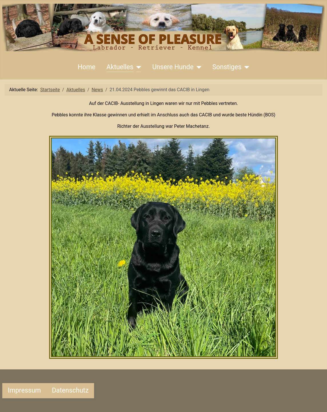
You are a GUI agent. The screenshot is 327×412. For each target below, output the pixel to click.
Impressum (24, 390)
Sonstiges (227, 67)
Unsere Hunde (173, 67)
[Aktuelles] (137, 67)
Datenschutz (70, 390)
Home (86, 67)
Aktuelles (119, 67)
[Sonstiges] (246, 67)
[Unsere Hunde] (198, 67)
